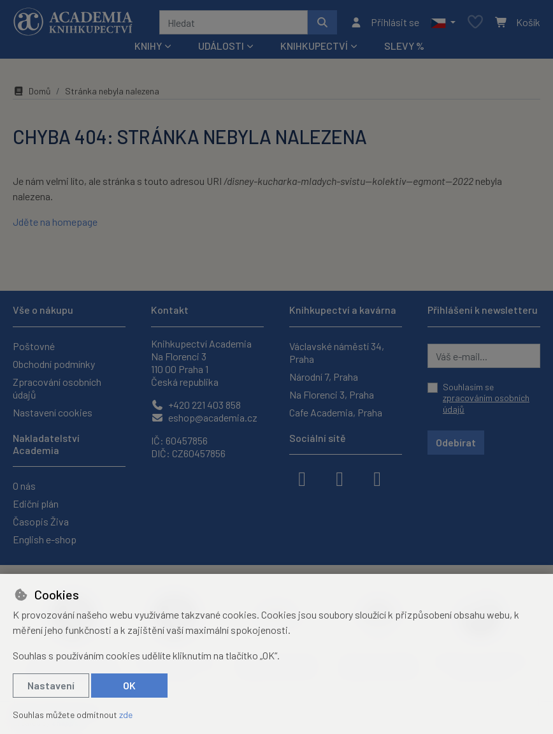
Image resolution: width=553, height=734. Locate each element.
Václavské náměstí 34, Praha (336, 352)
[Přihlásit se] (384, 22)
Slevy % (404, 46)
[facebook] (302, 477)
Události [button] (221, 46)
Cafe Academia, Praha (335, 412)
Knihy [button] (148, 46)
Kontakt (170, 310)
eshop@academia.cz (204, 417)
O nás (24, 486)
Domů (32, 90)
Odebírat (456, 442)
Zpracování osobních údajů (57, 388)
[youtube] (377, 477)
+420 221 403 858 (196, 405)
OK (129, 685)
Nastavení (51, 685)
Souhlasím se (486, 398)
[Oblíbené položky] (475, 22)
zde (126, 714)
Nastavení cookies (52, 412)
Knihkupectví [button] (314, 46)
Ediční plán (36, 503)
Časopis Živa (41, 521)
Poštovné (34, 346)
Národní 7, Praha (323, 377)
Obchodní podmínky (54, 364)
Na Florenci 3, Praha (331, 394)
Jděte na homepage (55, 222)
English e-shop (44, 539)
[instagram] (339, 477)
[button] (443, 22)
